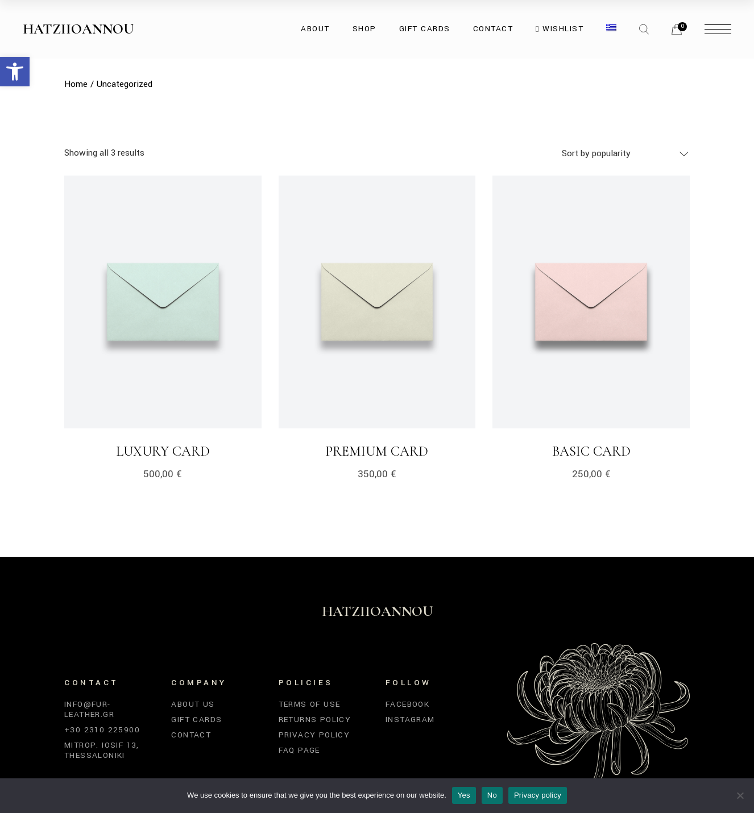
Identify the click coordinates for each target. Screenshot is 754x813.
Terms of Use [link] (310, 704)
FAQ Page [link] (299, 750)
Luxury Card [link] (163, 451)
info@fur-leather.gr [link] (89, 709)
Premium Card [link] (376, 451)
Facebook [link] (407, 704)
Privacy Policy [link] (314, 734)
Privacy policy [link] (537, 795)
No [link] (492, 795)
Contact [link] (191, 734)
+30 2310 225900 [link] (102, 729)
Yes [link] (464, 795)
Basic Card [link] (591, 451)
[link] (15, 71)
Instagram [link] (410, 719)
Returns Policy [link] (315, 719)
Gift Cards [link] (196, 719)
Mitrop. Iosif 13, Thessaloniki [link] (101, 750)
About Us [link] (192, 704)
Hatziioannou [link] (78, 28)
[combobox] (626, 153)
